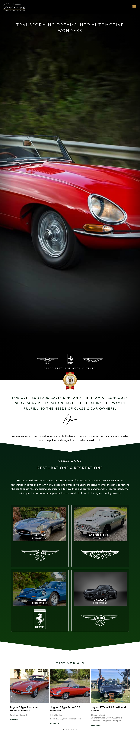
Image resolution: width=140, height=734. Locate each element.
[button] (134, 7)
